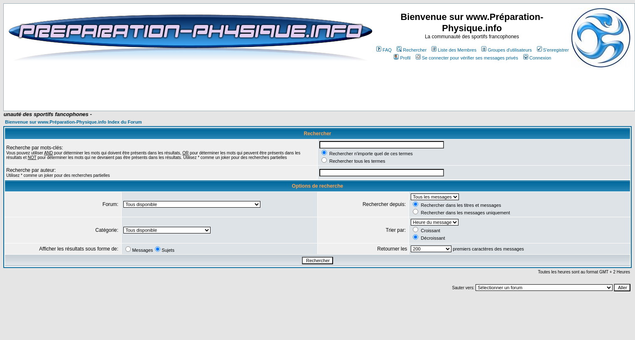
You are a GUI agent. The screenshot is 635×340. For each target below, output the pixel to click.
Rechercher (412, 49)
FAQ (384, 49)
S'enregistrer (553, 49)
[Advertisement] (167, 86)
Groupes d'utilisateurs (506, 49)
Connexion (537, 57)
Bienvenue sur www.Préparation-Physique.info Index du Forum (73, 121)
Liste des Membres (454, 49)
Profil (402, 57)
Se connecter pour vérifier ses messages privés (467, 57)
